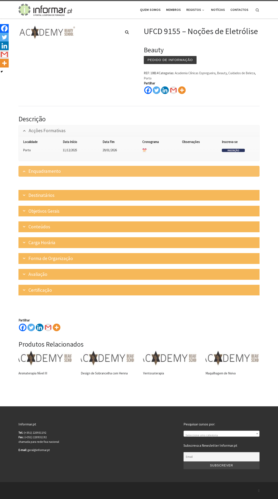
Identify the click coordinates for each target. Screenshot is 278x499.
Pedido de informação (170, 60)
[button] (127, 32)
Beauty (222, 73)
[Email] (222, 457)
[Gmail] (48, 327)
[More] (56, 327)
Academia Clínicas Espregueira (195, 73)
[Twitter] (31, 327)
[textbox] (221, 435)
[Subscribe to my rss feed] (259, 490)
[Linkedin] (39, 327)
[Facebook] (22, 327)
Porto (148, 78)
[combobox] (222, 434)
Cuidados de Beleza (241, 73)
